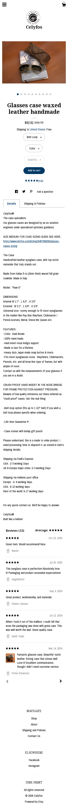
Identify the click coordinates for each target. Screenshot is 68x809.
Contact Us (34, 736)
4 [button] (29, 94)
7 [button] (39, 94)
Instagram (34, 766)
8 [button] (43, 94)
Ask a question (45, 192)
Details (11, 204)
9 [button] (47, 94)
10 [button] (50, 94)
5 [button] (32, 94)
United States (37, 129)
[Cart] (64, 5)
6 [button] (36, 94)
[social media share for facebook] (17, 192)
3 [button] (25, 94)
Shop (34, 718)
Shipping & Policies (34, 204)
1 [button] (18, 94)
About (34, 724)
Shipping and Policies (34, 730)
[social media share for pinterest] (31, 192)
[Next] (60, 681)
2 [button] (21, 94)
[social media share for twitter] (24, 192)
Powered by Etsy (34, 802)
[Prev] (7, 682)
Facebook (34, 760)
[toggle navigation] (4, 4)
